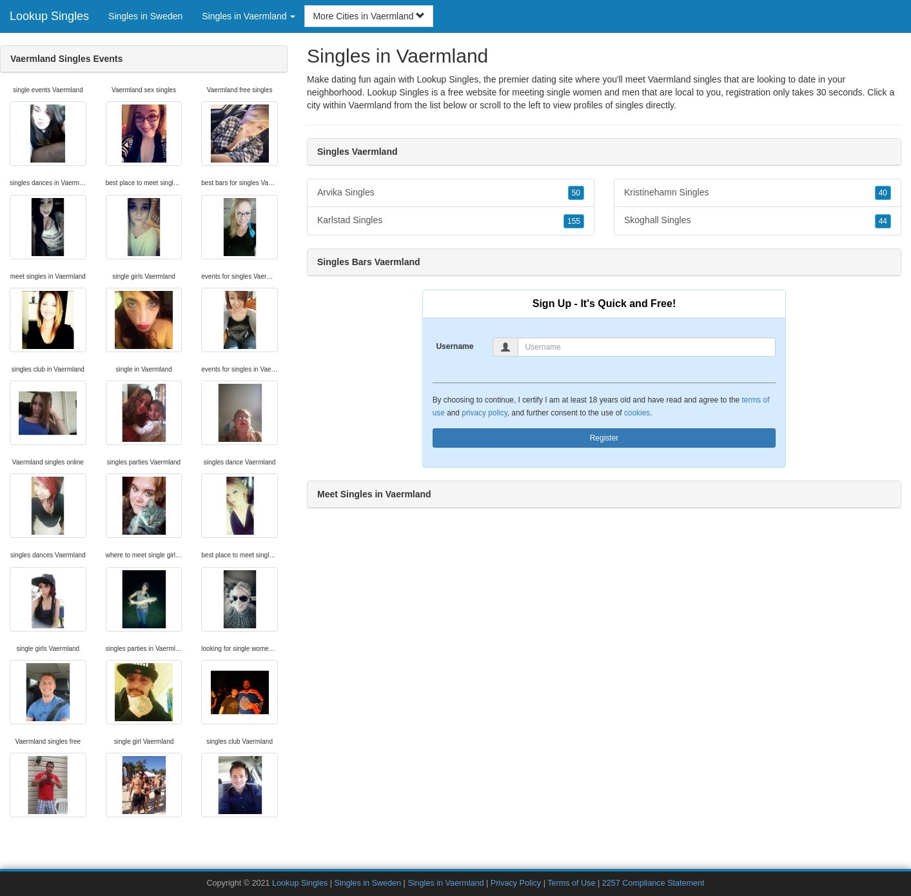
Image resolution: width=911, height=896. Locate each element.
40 (883, 192)
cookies (637, 412)
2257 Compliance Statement (653, 883)
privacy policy (484, 412)
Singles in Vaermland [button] (248, 16)
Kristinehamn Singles (757, 193)
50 (576, 192)
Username (454, 346)
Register (604, 438)
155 (573, 221)
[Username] (647, 347)
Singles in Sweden (145, 16)
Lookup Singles (49, 16)
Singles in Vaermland (445, 883)
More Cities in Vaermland (369, 16)
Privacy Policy (516, 883)
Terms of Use (571, 883)
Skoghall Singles (757, 221)
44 (883, 221)
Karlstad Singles (450, 221)
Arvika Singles (450, 193)
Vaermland (370, 105)
